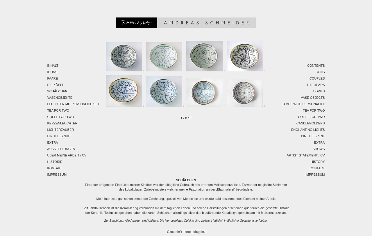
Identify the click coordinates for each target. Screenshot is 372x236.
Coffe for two (60, 117)
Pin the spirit (59, 136)
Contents (316, 65)
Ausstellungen (61, 149)
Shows (319, 149)
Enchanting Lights (308, 129)
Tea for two (58, 110)
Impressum (57, 174)
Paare (52, 78)
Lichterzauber (60, 129)
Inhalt (52, 65)
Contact (317, 168)
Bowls (319, 91)
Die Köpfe (56, 85)
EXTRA (52, 142)
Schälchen (57, 91)
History (318, 161)
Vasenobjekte (60, 97)
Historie (54, 161)
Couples (317, 78)
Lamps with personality (303, 104)
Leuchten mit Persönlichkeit (73, 104)
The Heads (316, 85)
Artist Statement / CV (306, 155)
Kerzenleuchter (62, 123)
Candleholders (310, 123)
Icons (52, 72)
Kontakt (54, 168)
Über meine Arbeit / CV (67, 155)
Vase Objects (313, 97)
